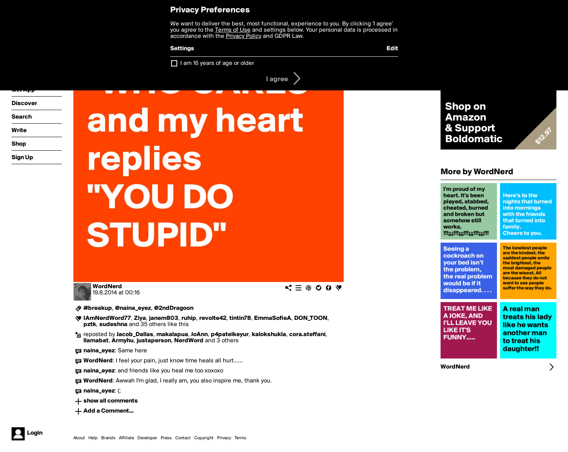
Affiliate (126, 438)
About (79, 438)
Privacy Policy (243, 36)
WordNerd (107, 287)
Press (166, 438)
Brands (108, 438)
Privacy (224, 438)
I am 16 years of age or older (217, 63)
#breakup (97, 308)
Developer (147, 438)
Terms (240, 438)
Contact (183, 438)
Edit (392, 49)
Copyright (204, 438)
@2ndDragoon (173, 308)
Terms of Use (233, 30)
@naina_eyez (133, 308)
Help (93, 438)
